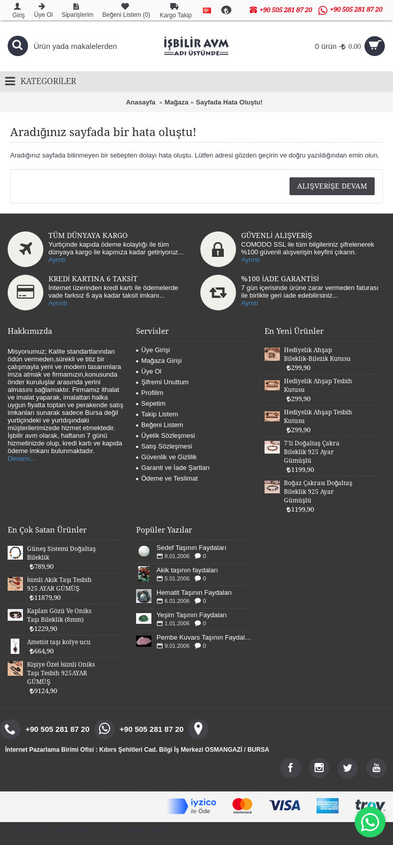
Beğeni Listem (159, 425)
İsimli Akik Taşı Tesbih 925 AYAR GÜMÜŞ (59, 584)
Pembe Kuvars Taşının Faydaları (204, 637)
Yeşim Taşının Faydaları (191, 615)
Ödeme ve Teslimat (167, 478)
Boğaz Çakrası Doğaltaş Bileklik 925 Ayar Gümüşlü (318, 492)
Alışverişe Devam (332, 186)
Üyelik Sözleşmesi (165, 435)
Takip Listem (157, 414)
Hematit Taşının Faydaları (194, 592)
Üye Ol (149, 371)
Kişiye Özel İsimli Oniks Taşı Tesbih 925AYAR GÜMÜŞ (61, 673)
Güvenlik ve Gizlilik (166, 457)
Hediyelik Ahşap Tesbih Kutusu (318, 385)
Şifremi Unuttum (162, 382)
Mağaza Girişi (158, 360)
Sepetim (151, 403)
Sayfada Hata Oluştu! (229, 102)
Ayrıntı (250, 259)
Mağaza (177, 102)
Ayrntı (57, 259)
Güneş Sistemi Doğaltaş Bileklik (61, 553)
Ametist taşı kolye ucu (59, 642)
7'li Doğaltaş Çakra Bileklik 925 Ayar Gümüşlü (311, 452)
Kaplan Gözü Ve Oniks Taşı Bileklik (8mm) (59, 615)
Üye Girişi (153, 350)
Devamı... (22, 458)
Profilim (149, 393)
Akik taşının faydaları (187, 570)
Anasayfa (140, 102)
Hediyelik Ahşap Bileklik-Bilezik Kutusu (317, 354)
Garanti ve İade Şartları (172, 467)
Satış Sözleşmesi (164, 446)
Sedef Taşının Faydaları (191, 547)
